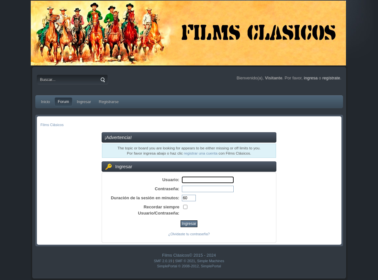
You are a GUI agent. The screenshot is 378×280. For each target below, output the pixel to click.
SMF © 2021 (185, 261)
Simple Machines (210, 261)
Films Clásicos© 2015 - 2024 (189, 255)
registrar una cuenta (200, 153)
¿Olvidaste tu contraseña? (189, 234)
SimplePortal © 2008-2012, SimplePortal (189, 266)
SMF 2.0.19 (163, 261)
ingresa (311, 78)
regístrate (331, 78)
